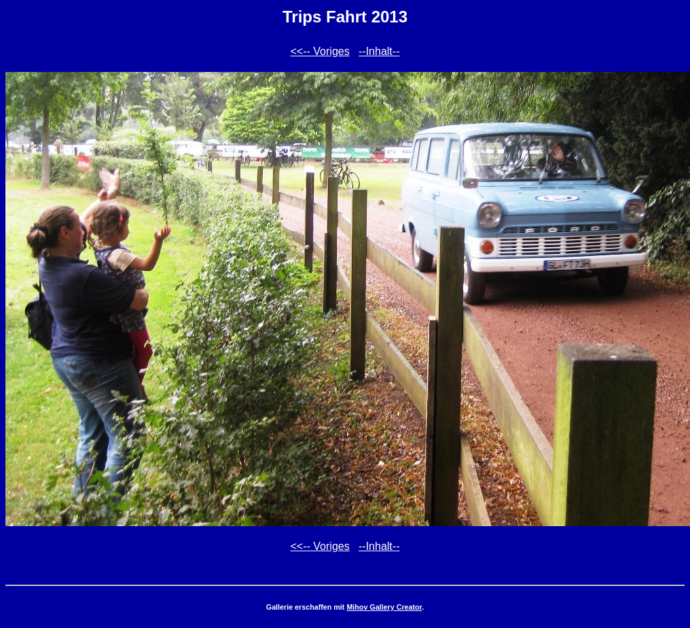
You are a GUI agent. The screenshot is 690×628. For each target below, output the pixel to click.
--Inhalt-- (379, 51)
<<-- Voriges (320, 51)
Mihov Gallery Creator (384, 607)
